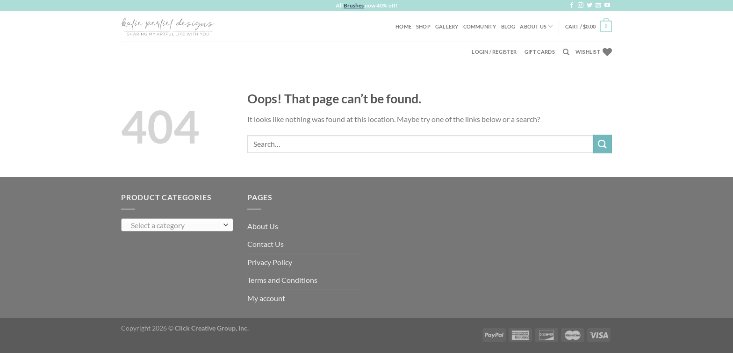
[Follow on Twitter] (589, 5)
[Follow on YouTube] (607, 5)
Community (479, 26)
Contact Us (265, 243)
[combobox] (177, 224)
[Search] (566, 51)
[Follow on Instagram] (580, 5)
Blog (508, 26)
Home (403, 26)
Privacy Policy (269, 262)
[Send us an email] (598, 5)
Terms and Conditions (282, 279)
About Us (536, 26)
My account (266, 298)
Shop (423, 26)
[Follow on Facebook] (572, 5)
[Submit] (602, 144)
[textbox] (175, 225)
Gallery (447, 26)
